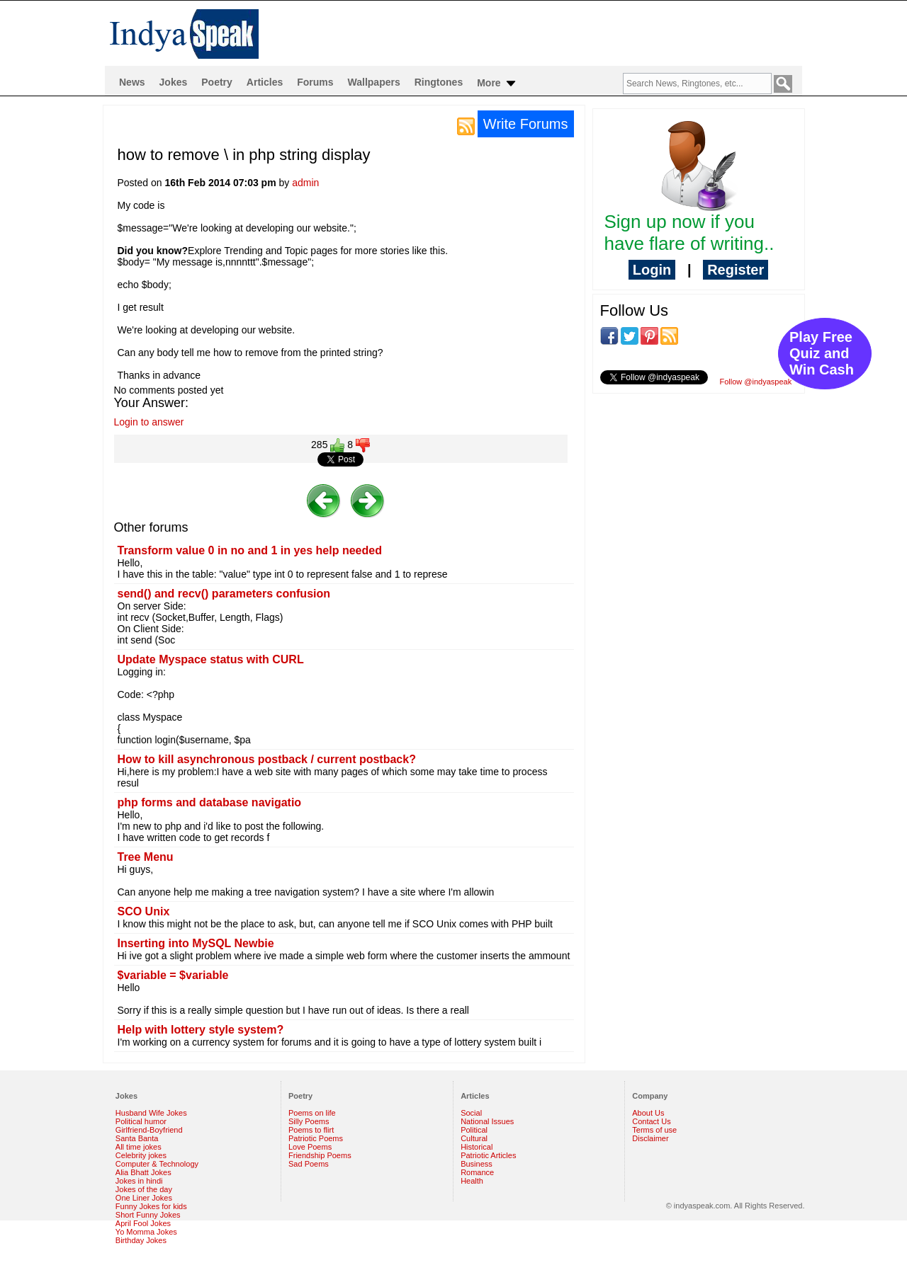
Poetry (216, 82)
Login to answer (149, 422)
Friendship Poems (319, 1155)
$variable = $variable (173, 975)
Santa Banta (137, 1138)
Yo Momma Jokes (146, 1232)
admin (305, 182)
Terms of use (654, 1130)
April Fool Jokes (143, 1223)
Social (471, 1113)
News (132, 82)
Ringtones (439, 82)
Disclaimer (650, 1138)
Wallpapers (374, 82)
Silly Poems (308, 1121)
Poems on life (312, 1113)
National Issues (487, 1121)
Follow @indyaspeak (756, 381)
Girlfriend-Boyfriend (149, 1130)
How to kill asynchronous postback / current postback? (267, 759)
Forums (315, 82)
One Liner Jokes (144, 1198)
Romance (477, 1172)
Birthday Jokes (141, 1240)
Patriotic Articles (488, 1155)
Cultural (474, 1138)
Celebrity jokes (141, 1155)
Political (474, 1130)
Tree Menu (146, 857)
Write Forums (525, 124)
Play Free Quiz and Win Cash (821, 353)
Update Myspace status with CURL (211, 659)
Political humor (141, 1121)
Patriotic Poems (315, 1138)
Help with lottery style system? (201, 1030)
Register (735, 270)
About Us (648, 1113)
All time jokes (139, 1147)
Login (652, 270)
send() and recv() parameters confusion (224, 594)
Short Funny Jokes (148, 1215)
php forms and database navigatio (210, 802)
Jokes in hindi (139, 1181)
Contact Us (651, 1121)
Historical (476, 1147)
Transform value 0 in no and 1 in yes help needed (250, 550)
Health (472, 1181)
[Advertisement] (698, 496)
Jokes (173, 82)
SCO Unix (144, 911)
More (497, 83)
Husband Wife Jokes (151, 1113)
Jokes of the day (144, 1189)
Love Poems (310, 1147)
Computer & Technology (157, 1164)
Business (476, 1164)
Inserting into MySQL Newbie (196, 943)
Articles (265, 82)
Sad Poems (308, 1164)
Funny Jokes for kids (151, 1206)
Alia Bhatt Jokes (143, 1172)
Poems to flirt (311, 1130)
